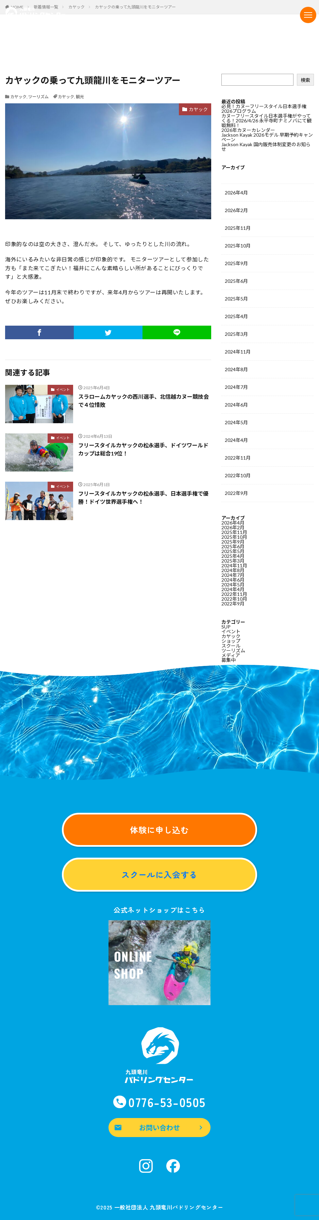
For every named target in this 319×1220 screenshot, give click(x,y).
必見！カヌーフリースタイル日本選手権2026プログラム (263, 108)
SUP (226, 627)
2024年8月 (236, 369)
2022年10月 (238, 475)
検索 (305, 80)
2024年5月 (236, 422)
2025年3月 (236, 334)
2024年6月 (236, 405)
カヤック (18, 96)
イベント (63, 390)
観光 (80, 96)
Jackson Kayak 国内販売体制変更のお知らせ (265, 146)
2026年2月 (236, 210)
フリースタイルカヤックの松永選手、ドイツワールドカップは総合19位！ (143, 449)
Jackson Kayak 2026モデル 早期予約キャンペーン (267, 137)
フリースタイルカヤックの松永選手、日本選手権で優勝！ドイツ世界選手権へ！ (143, 497)
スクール (230, 646)
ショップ (230, 641)
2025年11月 (238, 228)
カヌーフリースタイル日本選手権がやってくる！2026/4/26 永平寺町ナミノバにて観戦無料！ (266, 120)
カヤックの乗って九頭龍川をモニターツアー (135, 7)
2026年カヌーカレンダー (248, 130)
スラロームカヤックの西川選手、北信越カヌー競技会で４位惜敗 (143, 400)
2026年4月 (236, 192)
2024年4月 (236, 440)
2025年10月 (238, 245)
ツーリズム (38, 96)
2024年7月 (236, 387)
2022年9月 (236, 493)
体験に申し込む (159, 830)
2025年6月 (236, 281)
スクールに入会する (159, 874)
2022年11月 (238, 458)
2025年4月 (236, 316)
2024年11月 (238, 352)
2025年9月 (236, 263)
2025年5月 (236, 299)
